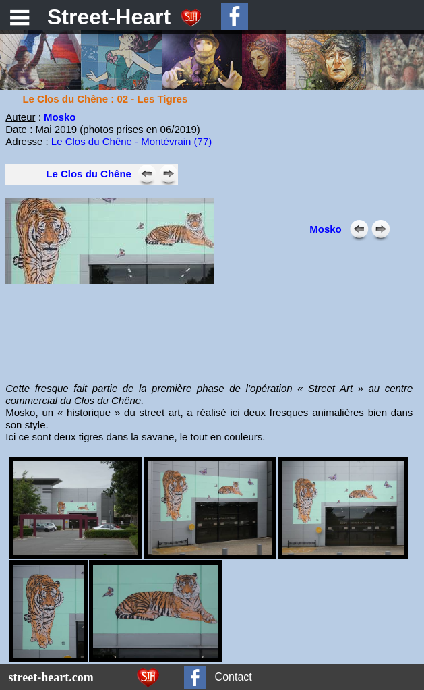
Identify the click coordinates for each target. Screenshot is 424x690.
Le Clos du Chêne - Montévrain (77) (131, 141)
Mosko (60, 117)
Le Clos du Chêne (88, 173)
